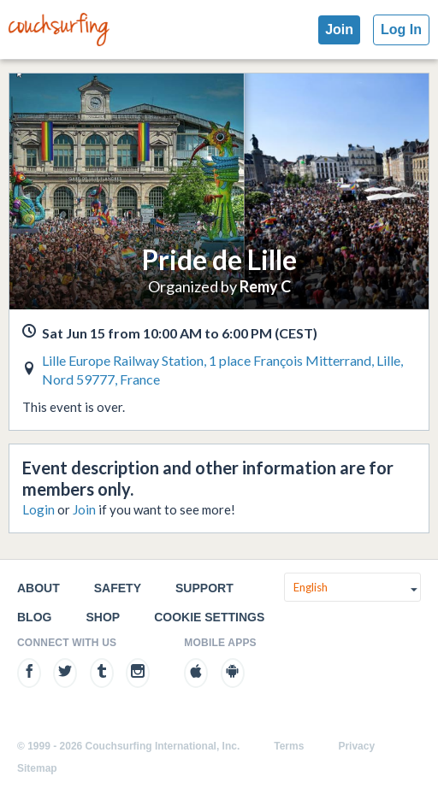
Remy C (265, 286)
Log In (401, 29)
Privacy (356, 746)
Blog (34, 617)
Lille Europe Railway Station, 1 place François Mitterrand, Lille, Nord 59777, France (222, 369)
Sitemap (37, 768)
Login (38, 509)
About (38, 588)
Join (339, 29)
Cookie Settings (209, 617)
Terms (289, 746)
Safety (117, 588)
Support (204, 588)
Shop (103, 617)
